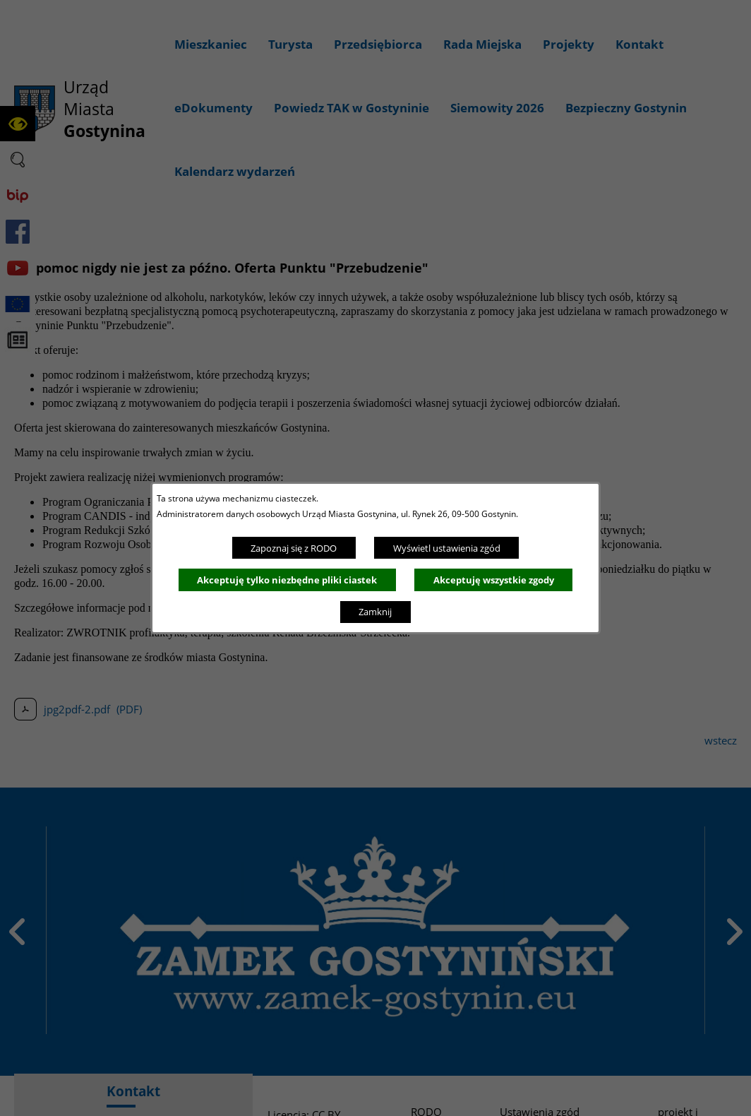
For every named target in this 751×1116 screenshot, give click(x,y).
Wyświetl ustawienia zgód (446, 548)
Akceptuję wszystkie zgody (493, 580)
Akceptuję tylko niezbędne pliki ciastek (287, 580)
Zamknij (375, 611)
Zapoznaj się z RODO (294, 548)
